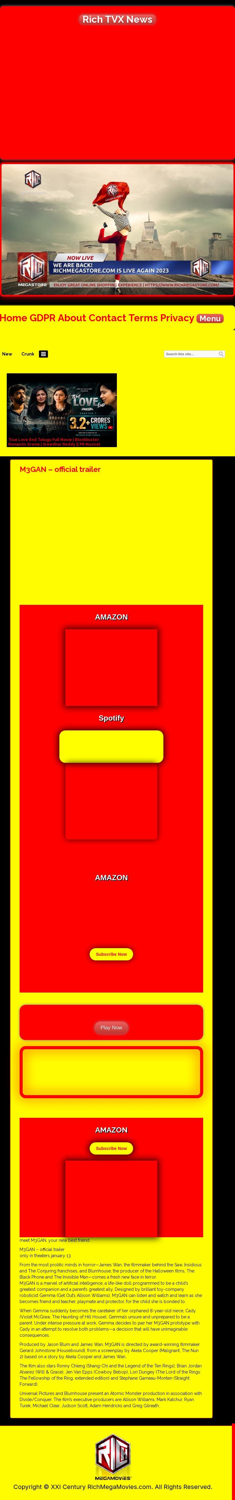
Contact (107, 317)
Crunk (27, 354)
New (7, 354)
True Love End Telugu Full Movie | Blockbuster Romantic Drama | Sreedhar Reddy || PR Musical (54, 442)
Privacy (177, 317)
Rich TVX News (117, 19)
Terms (143, 317)
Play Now (111, 1028)
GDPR (43, 317)
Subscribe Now (111, 954)
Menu (210, 318)
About (72, 317)
